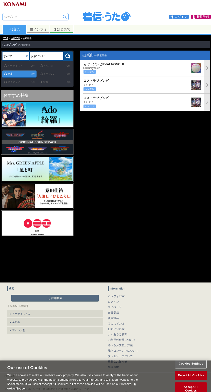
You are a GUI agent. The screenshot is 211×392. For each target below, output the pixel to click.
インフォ (38, 29)
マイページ (115, 307)
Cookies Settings (191, 368)
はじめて (62, 29)
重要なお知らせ (117, 361)
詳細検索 (56, 298)
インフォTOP (116, 296)
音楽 (14, 29)
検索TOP (15, 38)
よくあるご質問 (117, 334)
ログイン (113, 301)
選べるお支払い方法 (120, 345)
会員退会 (113, 318)
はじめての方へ (117, 323)
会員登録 (113, 312)
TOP (5, 38)
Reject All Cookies (191, 379)
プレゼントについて (120, 356)
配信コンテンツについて (123, 350)
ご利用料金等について (122, 339)
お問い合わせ (116, 329)
